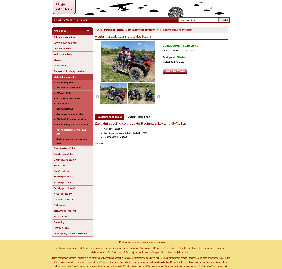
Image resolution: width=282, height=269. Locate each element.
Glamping (59, 222)
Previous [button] (97, 97)
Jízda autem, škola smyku (69, 87)
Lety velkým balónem (65, 43)
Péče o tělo (60, 165)
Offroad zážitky (64, 93)
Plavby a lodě (61, 228)
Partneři (161, 242)
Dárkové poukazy (63, 199)
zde (221, 258)
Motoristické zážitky (114, 30)
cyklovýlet (222, 266)
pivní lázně (92, 266)
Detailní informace (139, 116)
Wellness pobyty (63, 54)
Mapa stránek (149, 242)
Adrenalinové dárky (64, 37)
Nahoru (99, 143)
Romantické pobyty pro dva (69, 71)
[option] (114, 93)
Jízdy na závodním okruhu (69, 114)
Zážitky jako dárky (133, 242)
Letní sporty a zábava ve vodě (70, 233)
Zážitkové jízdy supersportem (71, 119)
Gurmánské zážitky (64, 148)
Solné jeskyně (61, 171)
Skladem (181, 57)
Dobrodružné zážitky (65, 159)
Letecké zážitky (62, 48)
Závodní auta (62, 103)
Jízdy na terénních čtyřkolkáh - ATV (143, 30)
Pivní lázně (60, 65)
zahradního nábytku (159, 262)
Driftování (59, 205)
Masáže (58, 60)
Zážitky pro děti (62, 182)
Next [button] (158, 97)
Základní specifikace (110, 116)
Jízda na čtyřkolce (65, 82)
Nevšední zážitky (63, 193)
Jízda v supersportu (65, 210)
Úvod (99, 30)
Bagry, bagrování (64, 109)
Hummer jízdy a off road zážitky (72, 124)
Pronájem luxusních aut (68, 98)
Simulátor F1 (61, 216)
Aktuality (70, 20)
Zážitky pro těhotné (64, 188)
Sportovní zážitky (63, 154)
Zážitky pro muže (63, 176)
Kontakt (83, 20)
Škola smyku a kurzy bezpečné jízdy (71, 141)
